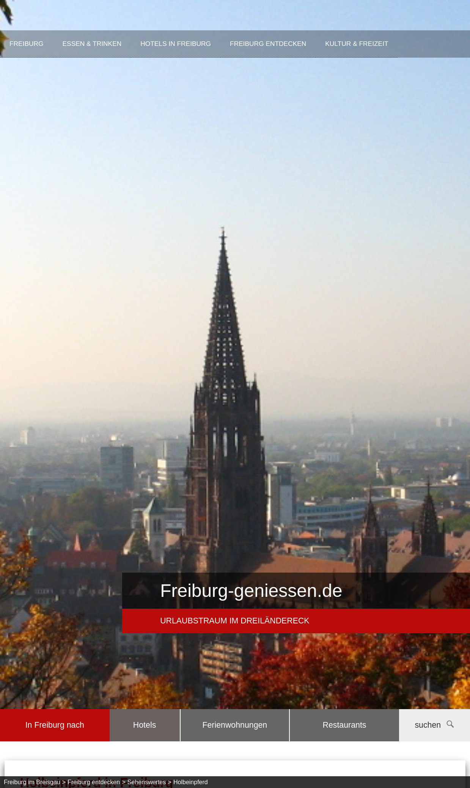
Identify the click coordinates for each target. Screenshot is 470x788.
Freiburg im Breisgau (32, 782)
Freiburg (26, 43)
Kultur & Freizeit (356, 43)
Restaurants (344, 725)
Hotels (144, 725)
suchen (434, 725)
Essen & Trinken (92, 43)
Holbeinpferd (190, 782)
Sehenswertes (146, 782)
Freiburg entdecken (268, 43)
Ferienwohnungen (234, 725)
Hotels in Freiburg (175, 43)
